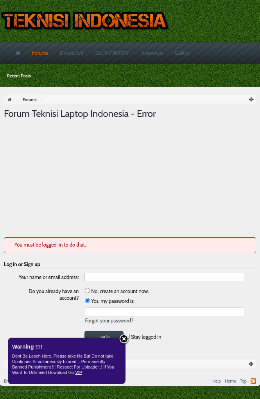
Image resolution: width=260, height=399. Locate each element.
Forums (40, 53)
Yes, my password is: (109, 301)
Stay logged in (143, 337)
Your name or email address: (49, 277)
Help (216, 381)
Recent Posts (19, 76)
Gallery (182, 53)
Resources (152, 53)
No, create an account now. (117, 291)
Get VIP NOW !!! (112, 53)
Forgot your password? (109, 320)
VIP (78, 372)
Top (243, 381)
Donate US (72, 53)
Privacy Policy (245, 390)
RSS (253, 381)
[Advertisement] (130, 178)
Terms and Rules (215, 390)
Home (230, 381)
